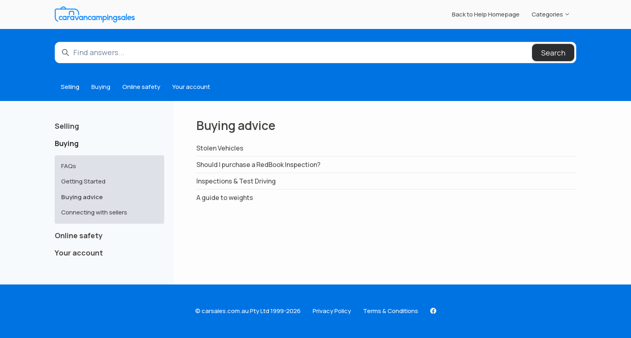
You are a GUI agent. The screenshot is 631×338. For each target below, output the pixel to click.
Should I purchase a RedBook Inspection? (258, 164)
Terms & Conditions (390, 311)
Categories (551, 14)
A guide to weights (224, 197)
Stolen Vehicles (219, 148)
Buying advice (82, 197)
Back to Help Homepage (486, 14)
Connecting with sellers (94, 212)
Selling (70, 86)
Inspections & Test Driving (236, 181)
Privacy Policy (332, 311)
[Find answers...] (315, 52)
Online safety (141, 86)
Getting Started (83, 181)
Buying (100, 86)
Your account (191, 86)
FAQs (68, 166)
